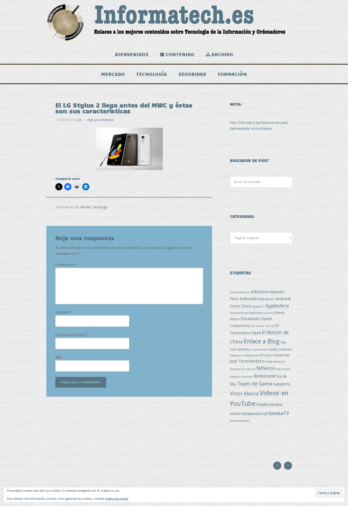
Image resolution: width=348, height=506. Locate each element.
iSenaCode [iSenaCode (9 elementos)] (282, 357)
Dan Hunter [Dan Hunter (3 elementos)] (257, 327)
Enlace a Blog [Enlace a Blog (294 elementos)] (261, 343)
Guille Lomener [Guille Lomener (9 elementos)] (280, 351)
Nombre (63, 314)
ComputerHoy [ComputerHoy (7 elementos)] (240, 327)
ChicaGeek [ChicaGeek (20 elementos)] (250, 320)
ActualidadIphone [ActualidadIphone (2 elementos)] (240, 294)
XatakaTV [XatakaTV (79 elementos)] (278, 415)
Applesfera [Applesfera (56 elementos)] (277, 307)
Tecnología (99, 209)
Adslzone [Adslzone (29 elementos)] (259, 293)
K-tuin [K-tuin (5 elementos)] (268, 363)
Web (58, 359)
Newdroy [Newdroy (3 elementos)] (235, 378)
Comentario (66, 266)
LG (77, 209)
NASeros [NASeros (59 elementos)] (265, 370)
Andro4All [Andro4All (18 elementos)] (248, 300)
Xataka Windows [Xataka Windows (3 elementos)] (240, 422)
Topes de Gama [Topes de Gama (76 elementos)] (254, 385)
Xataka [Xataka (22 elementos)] (262, 406)
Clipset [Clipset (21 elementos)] (266, 320)
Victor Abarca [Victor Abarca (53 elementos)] (244, 395)
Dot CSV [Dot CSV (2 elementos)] (270, 327)
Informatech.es (174, 22)
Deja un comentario (100, 121)
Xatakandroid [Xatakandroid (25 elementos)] (254, 415)
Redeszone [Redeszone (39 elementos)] (265, 377)
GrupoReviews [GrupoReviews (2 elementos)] (259, 351)
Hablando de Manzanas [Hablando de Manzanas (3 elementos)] (244, 357)
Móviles (85, 209)
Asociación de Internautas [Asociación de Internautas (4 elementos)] (246, 314)
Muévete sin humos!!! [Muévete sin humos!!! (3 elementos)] (243, 370)
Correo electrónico (71, 336)
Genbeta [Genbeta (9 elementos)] (243, 351)
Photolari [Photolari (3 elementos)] (247, 378)
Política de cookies (116, 498)
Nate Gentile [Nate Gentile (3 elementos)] (283, 370)
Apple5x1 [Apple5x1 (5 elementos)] (258, 308)
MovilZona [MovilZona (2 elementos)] (279, 363)
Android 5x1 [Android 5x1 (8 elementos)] (266, 301)
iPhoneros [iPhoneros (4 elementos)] (266, 357)
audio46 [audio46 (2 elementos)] (268, 314)
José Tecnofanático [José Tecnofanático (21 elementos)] (247, 363)
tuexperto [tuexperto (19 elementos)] (281, 386)
